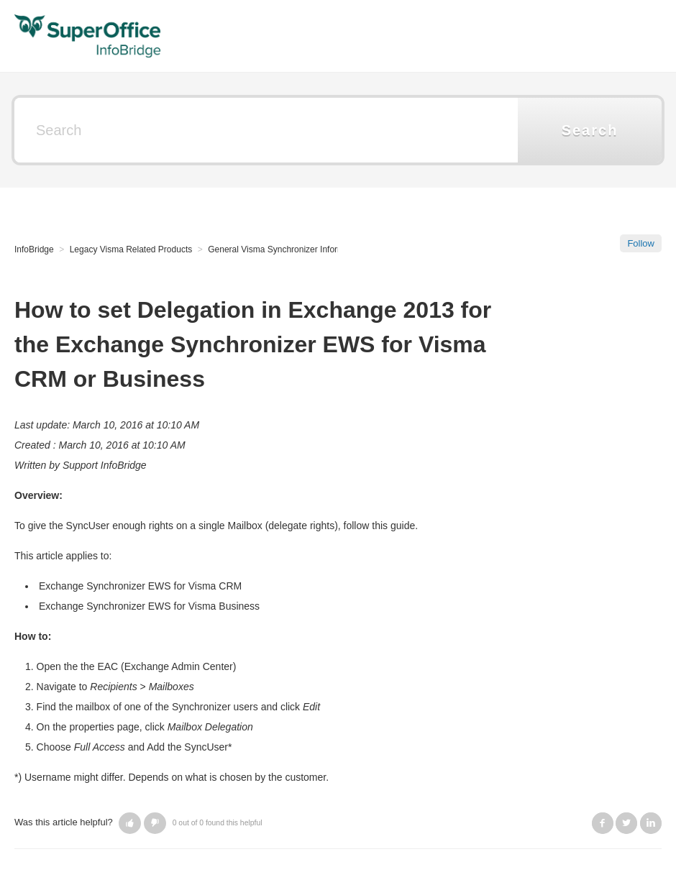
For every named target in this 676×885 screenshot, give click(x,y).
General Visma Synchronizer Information (285, 249)
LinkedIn (651, 823)
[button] (130, 823)
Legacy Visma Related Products (131, 249)
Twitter (626, 823)
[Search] (266, 130)
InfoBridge (34, 249)
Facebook (602, 823)
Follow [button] (640, 243)
